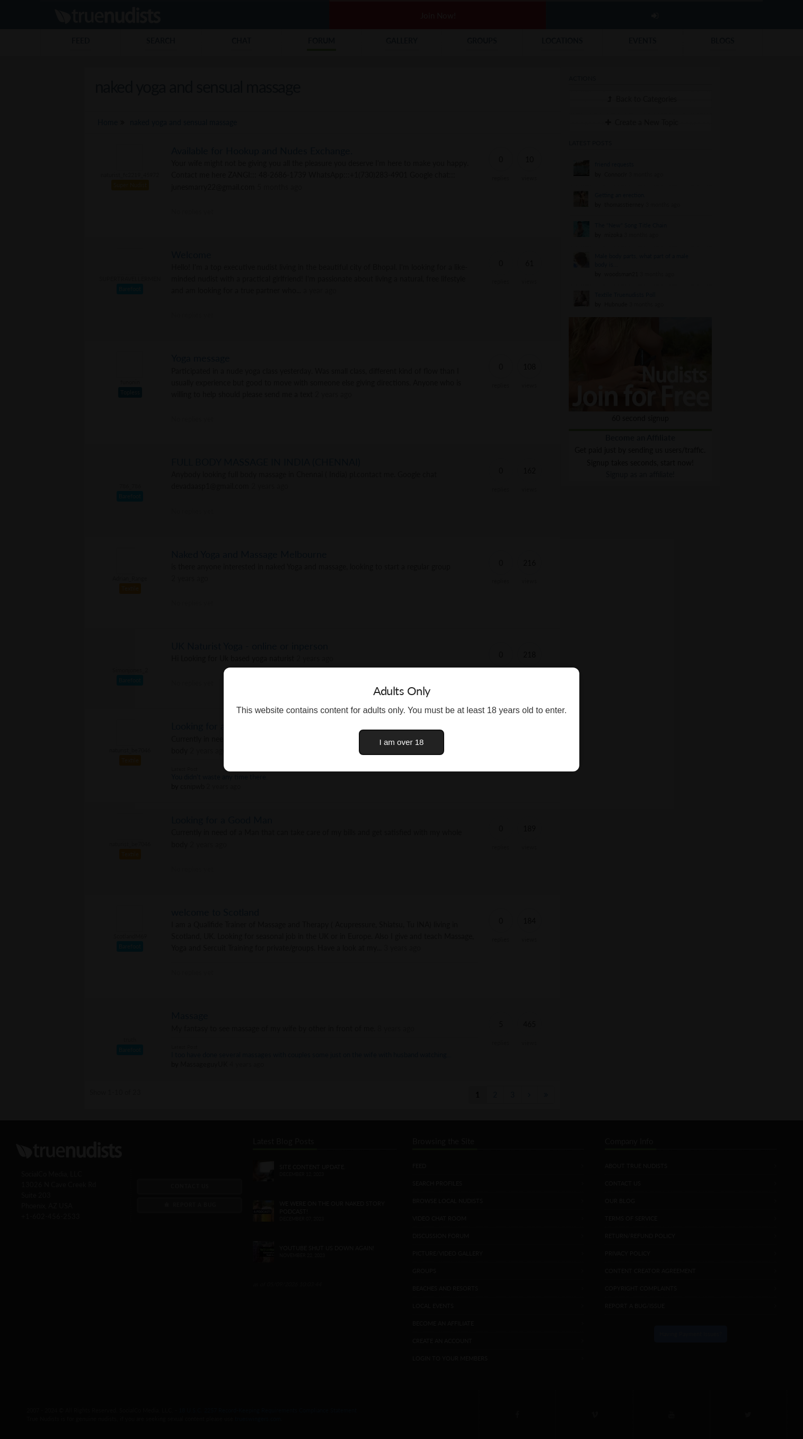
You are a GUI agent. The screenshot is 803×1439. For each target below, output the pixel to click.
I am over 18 (402, 742)
